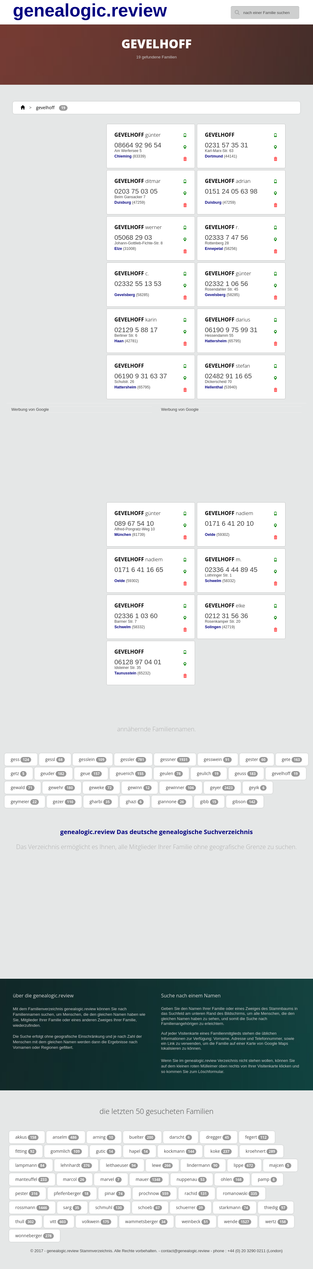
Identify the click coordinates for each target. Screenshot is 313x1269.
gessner (175, 759)
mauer (149, 1179)
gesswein (218, 759)
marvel (110, 1179)
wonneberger (34, 1236)
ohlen (232, 1179)
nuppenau (192, 1179)
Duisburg (122, 202)
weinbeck (196, 1222)
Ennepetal (214, 249)
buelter (142, 1137)
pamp (267, 1179)
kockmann (180, 1151)
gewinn (140, 788)
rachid (197, 1193)
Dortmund (214, 156)
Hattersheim (215, 341)
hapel (139, 1151)
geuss (246, 773)
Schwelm (213, 581)
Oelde (210, 534)
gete (292, 759)
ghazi (135, 802)
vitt (59, 1222)
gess (21, 759)
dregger (218, 1137)
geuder (53, 773)
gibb (209, 802)
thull (25, 1222)
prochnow (155, 1193)
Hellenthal (214, 387)
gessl (55, 759)
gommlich (66, 1151)
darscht (180, 1137)
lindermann (203, 1165)
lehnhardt (76, 1165)
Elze (118, 249)
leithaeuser (122, 1165)
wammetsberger (146, 1222)
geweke (101, 788)
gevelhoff (45, 107)
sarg (72, 1207)
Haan (118, 341)
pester (27, 1193)
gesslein (93, 759)
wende (237, 1222)
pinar (115, 1193)
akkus (27, 1137)
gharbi (101, 802)
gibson (244, 802)
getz (19, 773)
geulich (209, 773)
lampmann (30, 1165)
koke (220, 1151)
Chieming (122, 156)
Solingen (213, 627)
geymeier (25, 802)
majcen (280, 1165)
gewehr (62, 788)
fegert (257, 1137)
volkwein (96, 1222)
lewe (162, 1165)
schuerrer (190, 1207)
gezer (64, 802)
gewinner (181, 788)
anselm (66, 1137)
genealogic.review (90, 10)
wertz (276, 1222)
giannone (172, 802)
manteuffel (32, 1179)
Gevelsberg (124, 295)
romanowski (241, 1193)
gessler (133, 759)
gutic (105, 1151)
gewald (23, 788)
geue (91, 773)
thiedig (275, 1207)
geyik (258, 788)
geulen (171, 773)
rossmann (32, 1207)
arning (104, 1137)
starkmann (234, 1207)
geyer (222, 788)
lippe (244, 1165)
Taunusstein (125, 673)
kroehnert (261, 1151)
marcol (75, 1179)
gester (257, 759)
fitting (25, 1151)
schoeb (150, 1207)
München (122, 534)
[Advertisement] (52, 161)
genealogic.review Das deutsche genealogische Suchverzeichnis (156, 832)
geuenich (131, 773)
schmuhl (109, 1207)
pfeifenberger (72, 1193)
